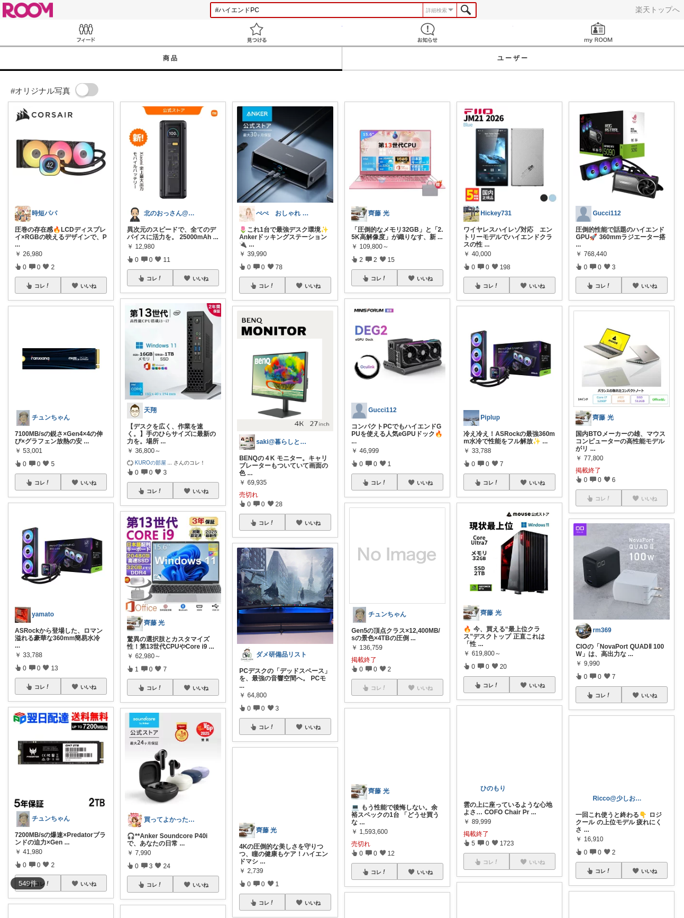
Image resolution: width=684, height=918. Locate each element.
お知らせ (427, 33)
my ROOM (598, 33)
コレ (42, 285)
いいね (88, 285)
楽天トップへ (657, 9)
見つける (256, 33)
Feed (85, 33)
